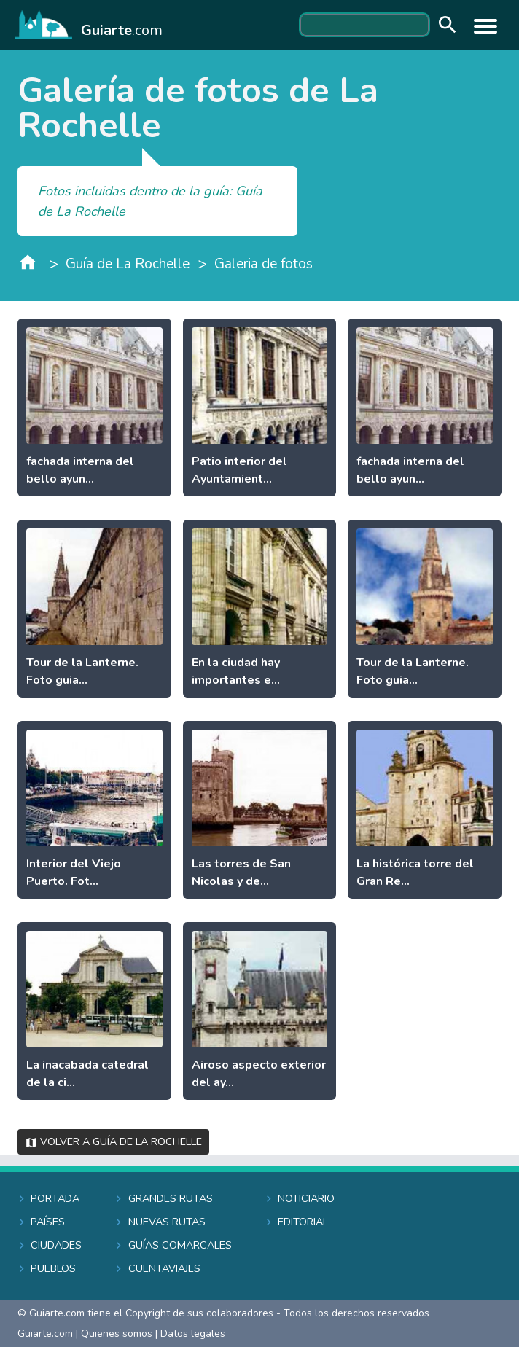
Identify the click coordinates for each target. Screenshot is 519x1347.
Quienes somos (116, 1333)
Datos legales (192, 1333)
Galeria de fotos (263, 263)
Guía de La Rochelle (128, 263)
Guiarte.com (45, 1333)
